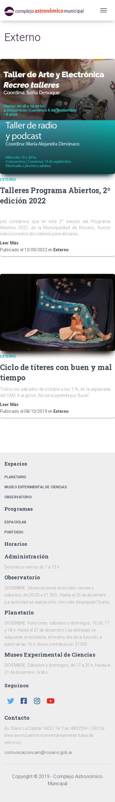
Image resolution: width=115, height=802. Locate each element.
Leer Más (9, 243)
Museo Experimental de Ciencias (35, 487)
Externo (61, 249)
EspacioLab (15, 522)
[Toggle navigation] (103, 10)
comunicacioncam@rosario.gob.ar (38, 752)
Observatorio (18, 497)
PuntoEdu (13, 532)
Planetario (15, 477)
